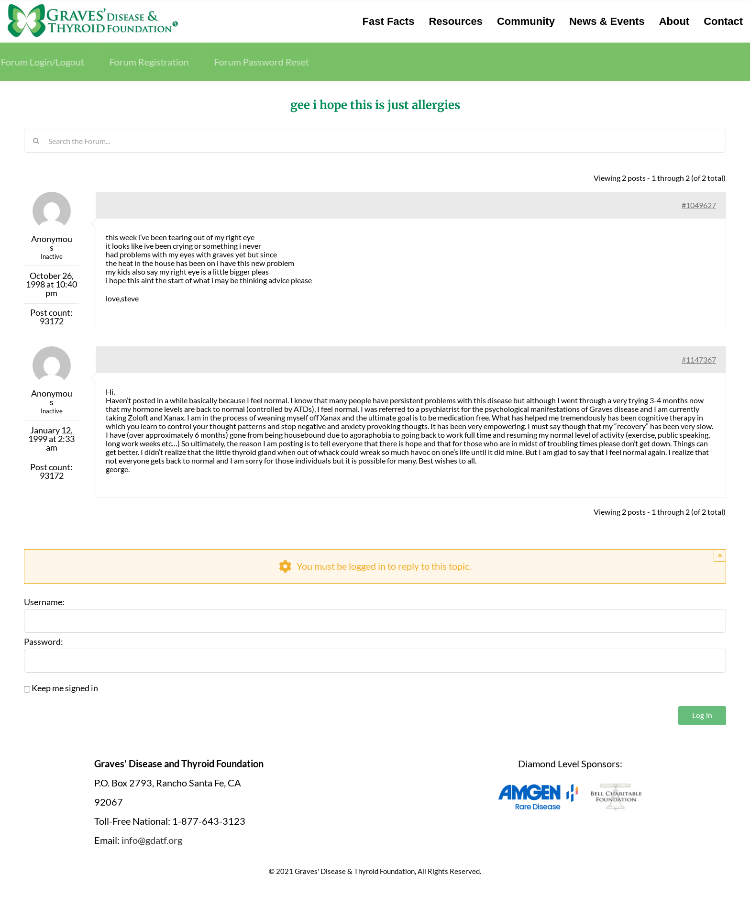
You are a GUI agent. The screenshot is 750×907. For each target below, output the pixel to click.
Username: (44, 602)
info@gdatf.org (151, 840)
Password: (43, 642)
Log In (702, 715)
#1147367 (699, 359)
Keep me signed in (65, 688)
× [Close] (720, 555)
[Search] (36, 141)
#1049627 (699, 205)
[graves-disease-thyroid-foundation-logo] (93, 7)
